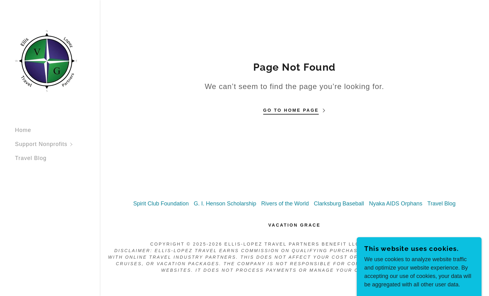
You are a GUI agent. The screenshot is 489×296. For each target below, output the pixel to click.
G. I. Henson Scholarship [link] (225, 203)
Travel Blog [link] (30, 158)
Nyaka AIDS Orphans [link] (395, 203)
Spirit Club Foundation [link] (161, 203)
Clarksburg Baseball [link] (339, 203)
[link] (46, 61)
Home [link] (23, 130)
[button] (57, 144)
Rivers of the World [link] (285, 203)
